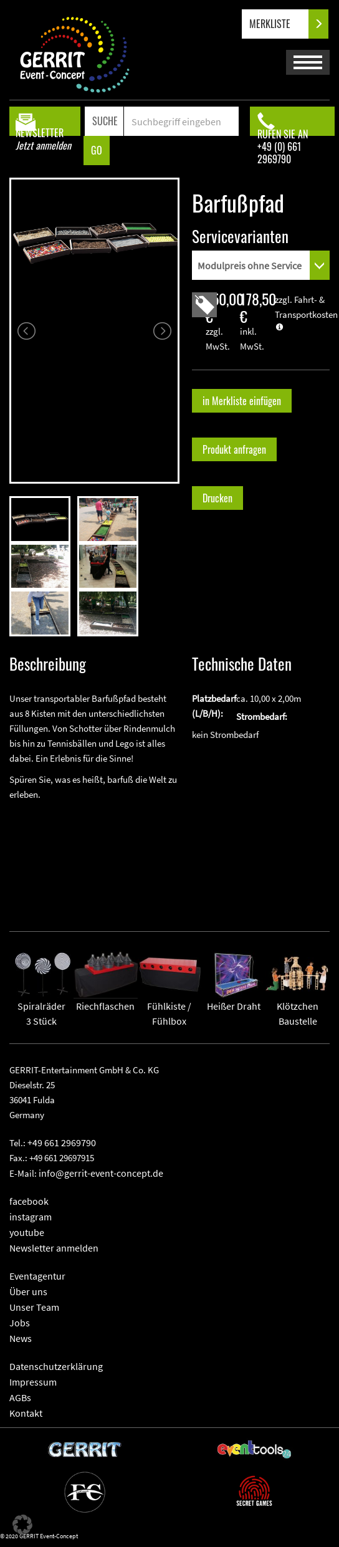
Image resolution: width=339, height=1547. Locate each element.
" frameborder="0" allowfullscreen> (94, 856)
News (20, 1338)
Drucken (217, 498)
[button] (22, 1524)
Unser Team (34, 1307)
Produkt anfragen (234, 449)
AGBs (20, 1397)
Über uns (28, 1291)
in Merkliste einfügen (242, 400)
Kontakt (25, 1413)
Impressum (33, 1382)
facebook (29, 1201)
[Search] (181, 121)
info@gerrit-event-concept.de (101, 1173)
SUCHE (105, 120)
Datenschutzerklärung (56, 1366)
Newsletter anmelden (53, 1248)
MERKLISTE (280, 24)
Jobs (19, 1322)
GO (96, 150)
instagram (30, 1216)
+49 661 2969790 (61, 1142)
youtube (26, 1232)
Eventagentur (37, 1276)
